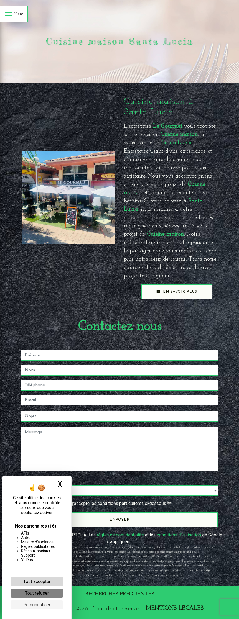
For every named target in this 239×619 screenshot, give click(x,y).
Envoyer (119, 520)
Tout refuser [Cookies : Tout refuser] (37, 593)
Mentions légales (175, 608)
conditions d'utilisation (179, 535)
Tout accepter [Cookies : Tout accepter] (36, 581)
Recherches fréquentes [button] (119, 594)
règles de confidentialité (120, 535)
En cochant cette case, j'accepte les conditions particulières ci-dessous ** (99, 503)
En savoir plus (176, 292)
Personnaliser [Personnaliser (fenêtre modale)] (36, 604)
